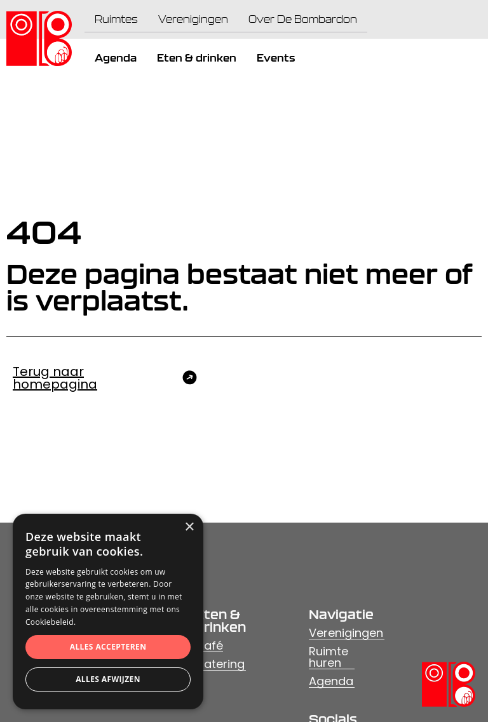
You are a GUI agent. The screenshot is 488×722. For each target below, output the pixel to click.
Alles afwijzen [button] (108, 679)
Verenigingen (346, 633)
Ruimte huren (328, 657)
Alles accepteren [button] (108, 646)
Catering (220, 664)
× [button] (189, 527)
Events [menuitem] (276, 58)
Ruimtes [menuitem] (116, 19)
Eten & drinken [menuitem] (196, 58)
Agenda (331, 681)
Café (209, 645)
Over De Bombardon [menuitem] (302, 19)
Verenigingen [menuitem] (193, 19)
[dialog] (108, 611)
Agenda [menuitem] (116, 58)
